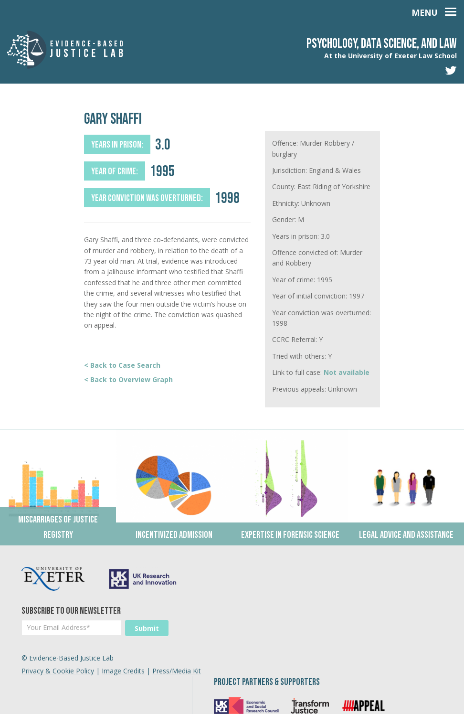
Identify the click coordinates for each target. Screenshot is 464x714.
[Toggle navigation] (434, 11)
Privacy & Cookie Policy (57, 687)
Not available (346, 372)
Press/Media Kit (176, 687)
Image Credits (123, 687)
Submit (147, 628)
